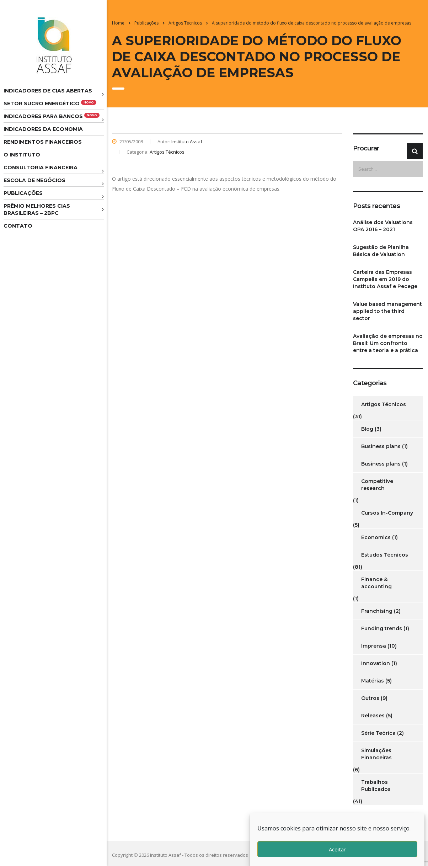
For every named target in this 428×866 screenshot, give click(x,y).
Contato (18, 226)
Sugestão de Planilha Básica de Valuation (381, 250)
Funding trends (381, 628)
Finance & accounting (376, 583)
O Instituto (22, 155)
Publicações (23, 193)
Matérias (372, 681)
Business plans (381, 446)
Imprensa (373, 646)
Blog (367, 429)
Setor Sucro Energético (50, 103)
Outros (370, 698)
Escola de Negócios (34, 180)
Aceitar (337, 849)
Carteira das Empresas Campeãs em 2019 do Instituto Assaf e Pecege (385, 279)
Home (118, 23)
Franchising (376, 611)
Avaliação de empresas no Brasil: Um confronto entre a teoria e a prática (388, 343)
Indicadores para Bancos (52, 116)
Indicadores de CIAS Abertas (48, 90)
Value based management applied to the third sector (387, 311)
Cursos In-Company (387, 513)
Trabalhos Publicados (376, 785)
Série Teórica (378, 733)
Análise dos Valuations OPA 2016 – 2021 (383, 226)
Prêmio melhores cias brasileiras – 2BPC (37, 209)
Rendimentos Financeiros (43, 142)
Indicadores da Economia (43, 129)
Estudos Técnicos (384, 555)
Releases (373, 715)
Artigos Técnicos (383, 404)
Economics (376, 537)
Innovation (375, 663)
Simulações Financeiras (376, 754)
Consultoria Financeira (40, 167)
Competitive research (377, 485)
